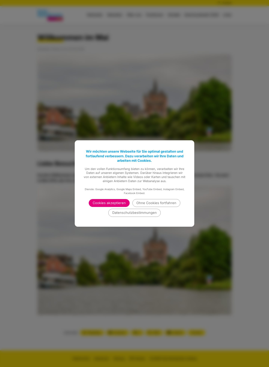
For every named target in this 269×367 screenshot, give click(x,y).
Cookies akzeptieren (109, 203)
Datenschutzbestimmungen (134, 213)
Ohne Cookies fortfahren (156, 203)
